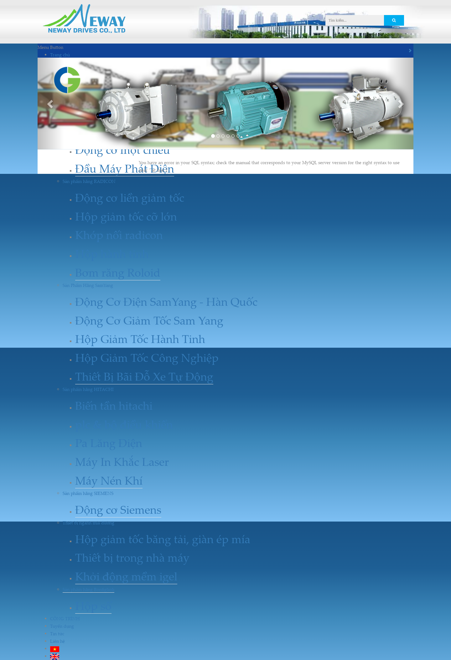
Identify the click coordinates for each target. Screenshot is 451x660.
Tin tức (57, 634)
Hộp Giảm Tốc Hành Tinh (140, 338)
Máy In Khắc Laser (122, 461)
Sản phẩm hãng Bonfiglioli (88, 589)
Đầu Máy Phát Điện (124, 168)
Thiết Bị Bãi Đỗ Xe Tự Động (144, 376)
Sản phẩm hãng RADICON (89, 181)
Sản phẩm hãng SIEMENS (88, 493)
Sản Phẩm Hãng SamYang (88, 285)
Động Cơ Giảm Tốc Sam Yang (149, 320)
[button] (51, 103)
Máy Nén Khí (109, 480)
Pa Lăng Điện (108, 442)
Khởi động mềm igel (126, 576)
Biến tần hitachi (114, 405)
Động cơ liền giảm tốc (129, 197)
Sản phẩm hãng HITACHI (88, 389)
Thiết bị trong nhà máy (132, 557)
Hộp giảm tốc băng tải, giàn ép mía (162, 539)
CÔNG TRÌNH (65, 618)
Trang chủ (60, 55)
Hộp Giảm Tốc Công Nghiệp (147, 357)
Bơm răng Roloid (117, 272)
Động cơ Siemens (118, 509)
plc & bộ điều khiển (124, 424)
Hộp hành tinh (112, 253)
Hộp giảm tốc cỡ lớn (126, 216)
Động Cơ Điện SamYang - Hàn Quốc (166, 301)
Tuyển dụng (62, 626)
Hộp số (93, 605)
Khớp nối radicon (119, 234)
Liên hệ (57, 641)
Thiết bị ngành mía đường (88, 523)
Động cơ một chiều (122, 149)
